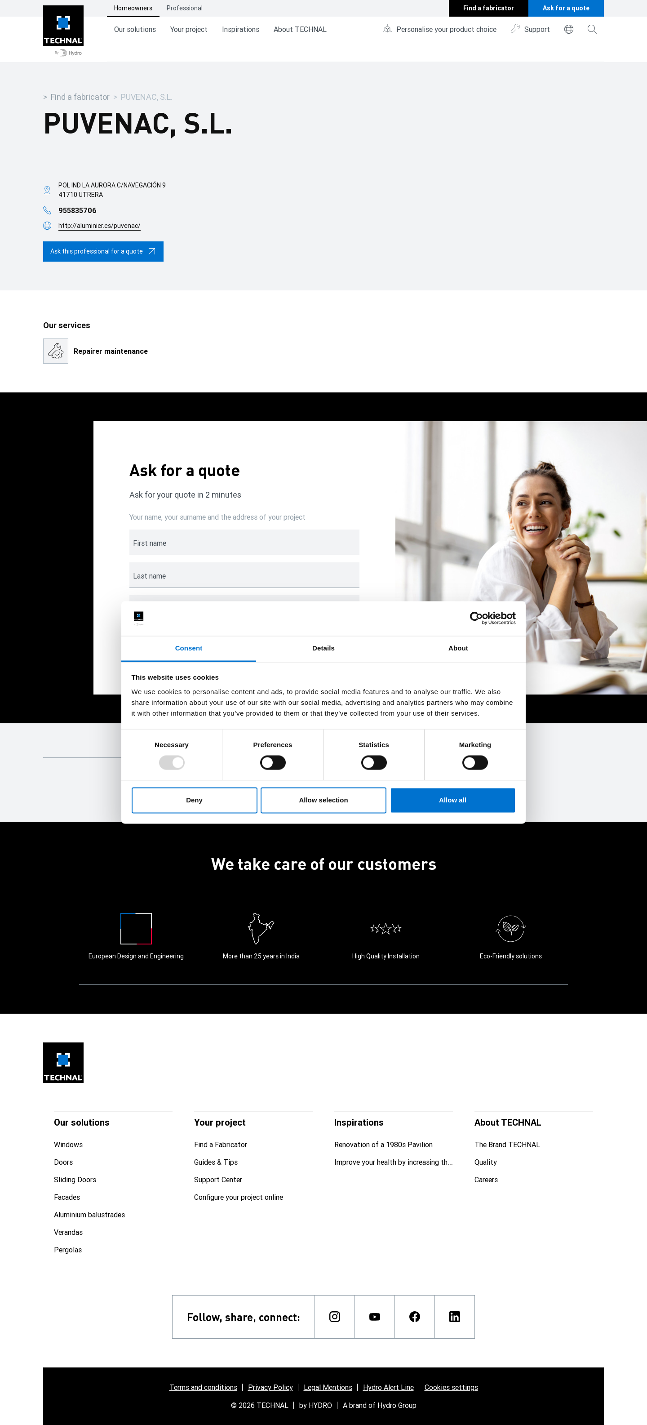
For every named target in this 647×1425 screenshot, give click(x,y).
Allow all (452, 800)
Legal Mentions (328, 1387)
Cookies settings (451, 1387)
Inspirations (240, 29)
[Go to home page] (63, 31)
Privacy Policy (270, 1387)
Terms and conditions (203, 1387)
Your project (189, 29)
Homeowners (133, 8)
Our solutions (135, 29)
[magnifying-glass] (592, 29)
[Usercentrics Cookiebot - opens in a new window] (476, 618)
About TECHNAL (300, 29)
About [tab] (458, 648)
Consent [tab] (189, 648)
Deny (194, 800)
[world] (569, 29)
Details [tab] (323, 648)
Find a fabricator (80, 97)
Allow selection (323, 800)
